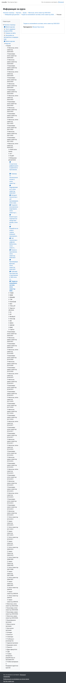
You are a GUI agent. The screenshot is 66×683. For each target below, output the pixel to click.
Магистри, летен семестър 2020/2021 (39, 12)
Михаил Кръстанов (38, 27)
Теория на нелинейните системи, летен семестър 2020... (38, 14)
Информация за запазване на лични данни (16, 679)
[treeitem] (10, 346)
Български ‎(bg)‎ (12, 2)
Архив (24, 12)
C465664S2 (6, 676)
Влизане (61, 2)
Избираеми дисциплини (12, 14)
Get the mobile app (8, 681)
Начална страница (8, 12)
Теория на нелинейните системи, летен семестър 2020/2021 (41, 23)
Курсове (18, 12)
